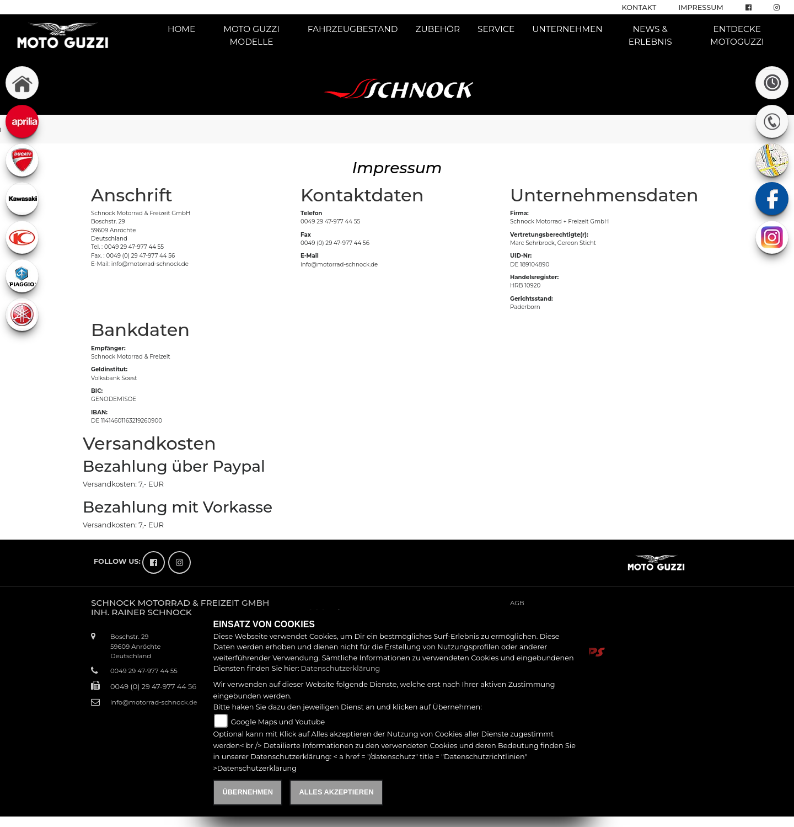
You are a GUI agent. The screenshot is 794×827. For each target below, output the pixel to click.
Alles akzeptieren (336, 792)
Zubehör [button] (438, 29)
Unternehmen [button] (567, 29)
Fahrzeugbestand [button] (353, 29)
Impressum (700, 7)
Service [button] (496, 29)
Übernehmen (247, 792)
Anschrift (131, 195)
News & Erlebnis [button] (650, 35)
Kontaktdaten (362, 195)
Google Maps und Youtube (278, 722)
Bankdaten (140, 329)
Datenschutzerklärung (340, 668)
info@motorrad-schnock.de (339, 264)
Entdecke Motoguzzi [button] (737, 35)
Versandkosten (149, 443)
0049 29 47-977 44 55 (330, 221)
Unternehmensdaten (604, 195)
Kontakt (639, 7)
